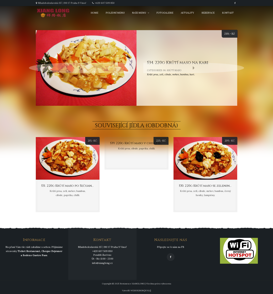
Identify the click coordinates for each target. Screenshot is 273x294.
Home (94, 12)
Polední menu (115, 12)
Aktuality (187, 12)
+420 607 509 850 (105, 3)
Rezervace (208, 12)
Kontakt (228, 12)
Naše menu (139, 12)
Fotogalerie (164, 12)
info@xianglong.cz (102, 263)
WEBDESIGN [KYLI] (140, 290)
